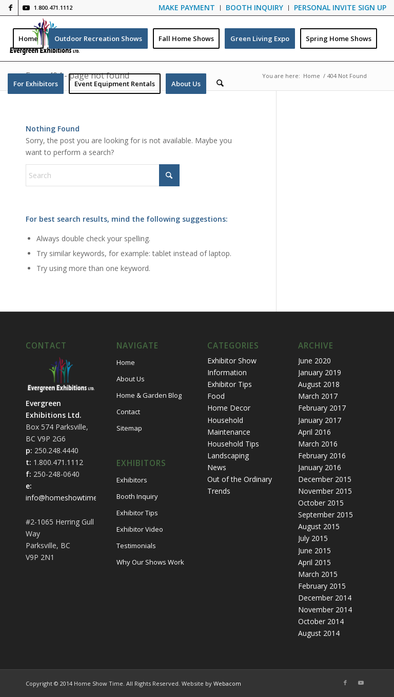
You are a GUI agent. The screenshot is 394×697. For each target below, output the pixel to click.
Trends (218, 491)
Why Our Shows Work (150, 562)
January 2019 (319, 372)
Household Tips (233, 444)
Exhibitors (131, 480)
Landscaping (228, 455)
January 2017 (319, 420)
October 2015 (321, 503)
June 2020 (314, 360)
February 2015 (322, 586)
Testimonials (136, 545)
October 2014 (321, 621)
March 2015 (318, 574)
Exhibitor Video (139, 529)
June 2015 (314, 550)
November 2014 (325, 609)
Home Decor (228, 408)
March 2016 (318, 444)
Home (125, 362)
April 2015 (314, 562)
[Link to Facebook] (10, 7)
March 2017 (318, 396)
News (216, 467)
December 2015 (324, 479)
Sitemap (129, 428)
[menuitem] (187, 8)
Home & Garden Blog (149, 395)
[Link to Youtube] (26, 7)
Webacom (227, 683)
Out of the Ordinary (239, 479)
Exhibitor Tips (137, 512)
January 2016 (319, 467)
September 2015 (325, 514)
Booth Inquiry (137, 496)
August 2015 (319, 526)
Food (216, 396)
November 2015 (325, 491)
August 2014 (319, 633)
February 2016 (322, 455)
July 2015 (313, 538)
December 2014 (324, 598)
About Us (130, 378)
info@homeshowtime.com (70, 497)
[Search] (219, 83)
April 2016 (314, 432)
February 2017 (322, 408)
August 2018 (319, 384)
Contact (128, 411)
